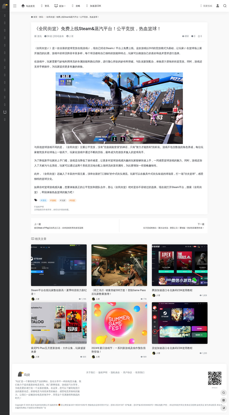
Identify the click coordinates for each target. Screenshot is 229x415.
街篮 (44, 48)
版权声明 (102, 372)
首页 (35, 17)
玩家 (181, 48)
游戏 (85, 48)
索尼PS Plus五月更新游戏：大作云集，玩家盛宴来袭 (58, 350)
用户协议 (127, 372)
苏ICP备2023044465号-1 (144, 405)
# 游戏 (53, 200)
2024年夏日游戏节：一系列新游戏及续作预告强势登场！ (118, 350)
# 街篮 (72, 200)
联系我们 (139, 372)
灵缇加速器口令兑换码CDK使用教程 (172, 348)
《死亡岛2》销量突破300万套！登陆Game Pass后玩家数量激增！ (118, 292)
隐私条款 (115, 372)
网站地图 (159, 405)
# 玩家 (62, 200)
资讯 (41, 17)
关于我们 (90, 372)
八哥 (69, 36)
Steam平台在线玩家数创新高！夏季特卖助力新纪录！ (59, 292)
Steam (109, 48)
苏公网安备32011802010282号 (74, 405)
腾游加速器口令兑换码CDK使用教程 (172, 290)
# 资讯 (43, 200)
